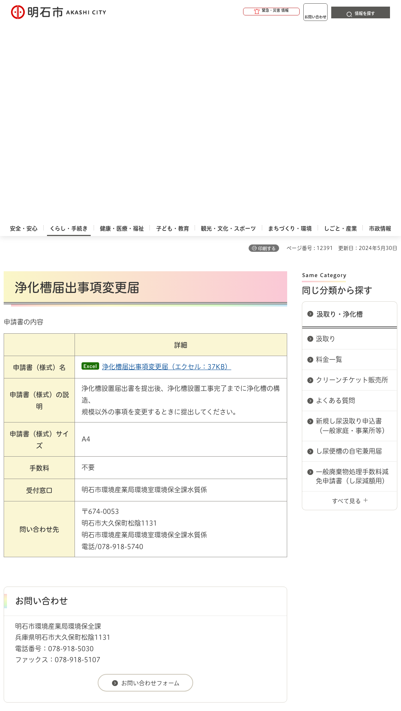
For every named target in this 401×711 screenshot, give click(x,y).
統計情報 (237, 641)
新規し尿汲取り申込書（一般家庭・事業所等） (352, 228)
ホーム (11, 529)
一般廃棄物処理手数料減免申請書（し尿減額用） (352, 278)
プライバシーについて (270, 555)
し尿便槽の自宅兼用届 (349, 253)
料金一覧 (329, 161)
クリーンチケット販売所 (352, 182)
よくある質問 (335, 202)
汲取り (326, 141)
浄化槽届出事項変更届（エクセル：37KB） (166, 169)
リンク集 (342, 555)
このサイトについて (64, 555)
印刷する (267, 50)
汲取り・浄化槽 (340, 116)
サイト (47, 565)
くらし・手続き (43, 529)
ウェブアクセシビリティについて (166, 555)
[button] (243, 11)
